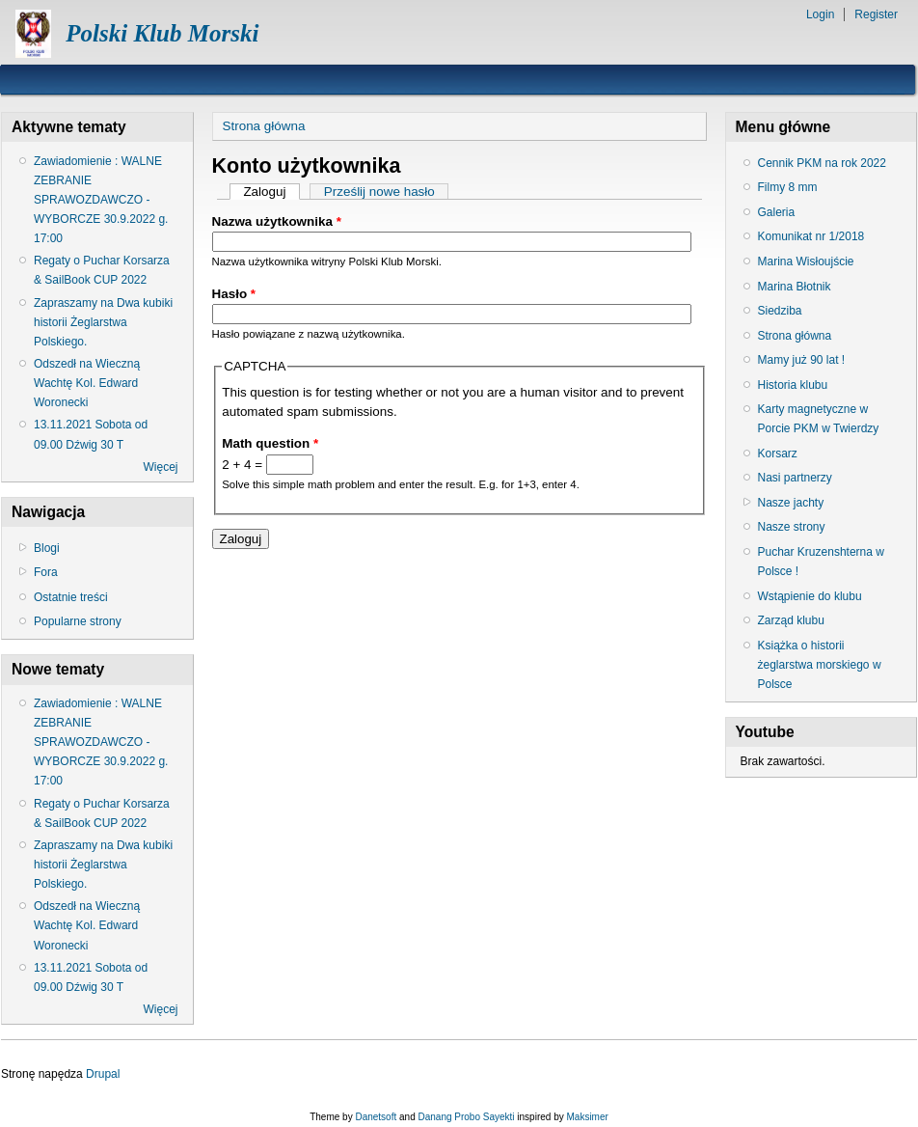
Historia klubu (793, 385)
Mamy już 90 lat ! (802, 360)
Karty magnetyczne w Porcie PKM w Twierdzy (818, 418)
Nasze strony (791, 527)
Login (820, 14)
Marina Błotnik (794, 286)
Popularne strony (78, 621)
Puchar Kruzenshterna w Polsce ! (821, 561)
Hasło (234, 294)
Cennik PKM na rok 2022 (822, 163)
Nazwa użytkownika (276, 221)
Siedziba (780, 310)
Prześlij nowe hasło (379, 191)
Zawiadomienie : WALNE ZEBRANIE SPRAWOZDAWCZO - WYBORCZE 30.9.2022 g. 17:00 (101, 200)
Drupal (103, 1074)
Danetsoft (375, 1117)
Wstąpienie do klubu (810, 596)
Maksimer (587, 1117)
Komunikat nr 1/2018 (811, 236)
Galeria (777, 212)
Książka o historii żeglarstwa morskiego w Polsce (819, 665)
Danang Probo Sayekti (466, 1117)
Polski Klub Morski (162, 33)
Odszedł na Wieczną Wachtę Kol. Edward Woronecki (87, 383)
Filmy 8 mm (788, 187)
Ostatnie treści (71, 597)
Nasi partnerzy (795, 477)
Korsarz (777, 453)
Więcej (160, 467)
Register (876, 14)
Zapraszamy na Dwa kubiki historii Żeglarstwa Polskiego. (103, 322)
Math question (270, 443)
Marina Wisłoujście (806, 261)
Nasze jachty (791, 502)
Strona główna (264, 126)
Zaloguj (271, 191)
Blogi (47, 548)
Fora (46, 572)
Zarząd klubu (791, 620)
